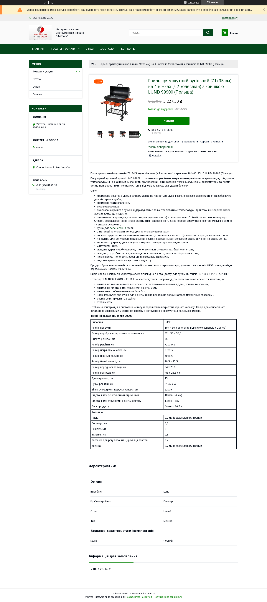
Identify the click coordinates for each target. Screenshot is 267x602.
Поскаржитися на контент (139, 597)
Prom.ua (151, 593)
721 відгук (193, 2)
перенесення (118, 228)
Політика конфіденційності (168, 597)
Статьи (37, 79)
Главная (38, 48)
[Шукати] (208, 32)
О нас (89, 48)
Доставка (107, 48)
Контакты (128, 48)
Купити (169, 120)
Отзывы (37, 94)
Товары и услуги (63, 48)
